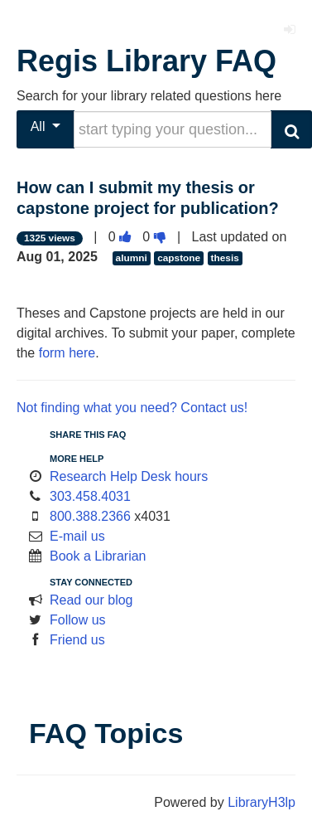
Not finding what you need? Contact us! (132, 408)
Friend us (77, 640)
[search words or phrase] (172, 129)
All (46, 126)
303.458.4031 (90, 496)
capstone (178, 258)
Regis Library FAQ (146, 61)
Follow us (78, 620)
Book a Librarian (98, 556)
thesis (225, 258)
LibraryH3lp (261, 802)
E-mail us (77, 536)
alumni (131, 258)
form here (67, 353)
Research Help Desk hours (129, 476)
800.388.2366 (90, 516)
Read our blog (91, 600)
